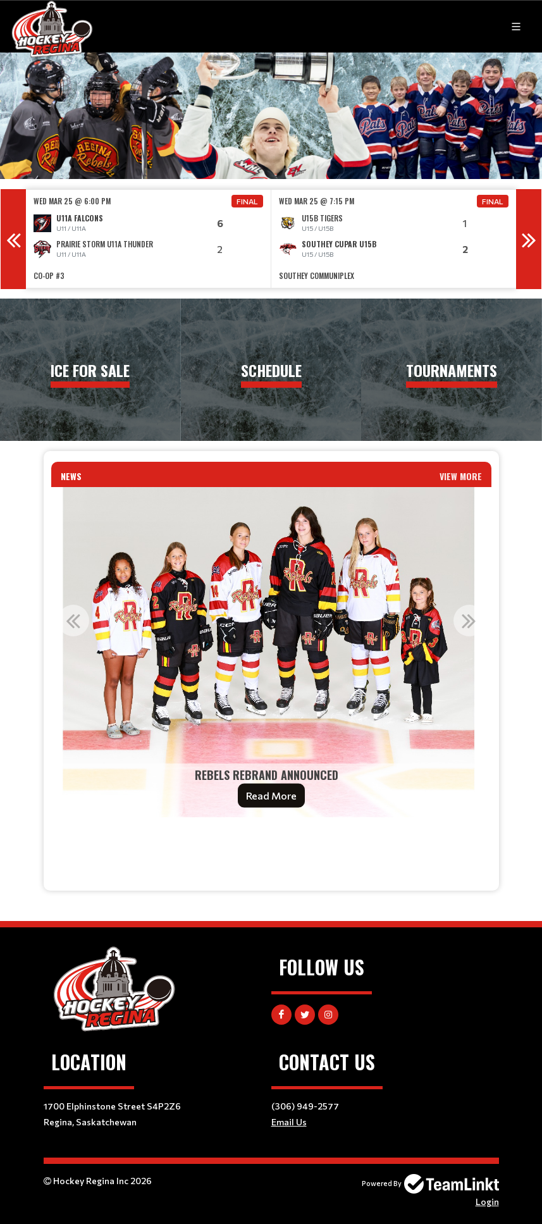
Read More (271, 795)
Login (487, 1201)
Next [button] (528, 239)
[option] (148, 239)
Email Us (289, 1121)
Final (247, 201)
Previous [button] (13, 239)
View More (461, 476)
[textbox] (271, 844)
